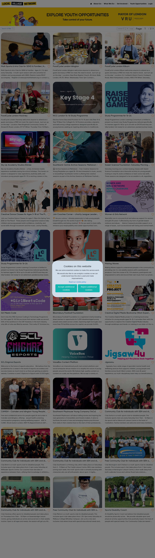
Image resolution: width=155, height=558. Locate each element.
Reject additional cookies (89, 288)
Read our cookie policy (77, 282)
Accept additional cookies (66, 288)
